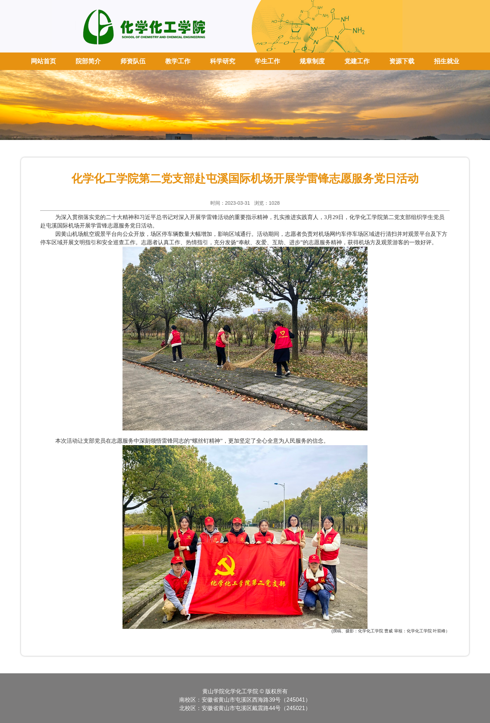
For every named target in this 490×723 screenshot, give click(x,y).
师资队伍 (133, 61)
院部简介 (88, 61)
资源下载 (401, 61)
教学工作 (177, 61)
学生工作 (267, 61)
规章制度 (312, 61)
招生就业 (446, 61)
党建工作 (357, 61)
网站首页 (43, 61)
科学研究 (222, 61)
